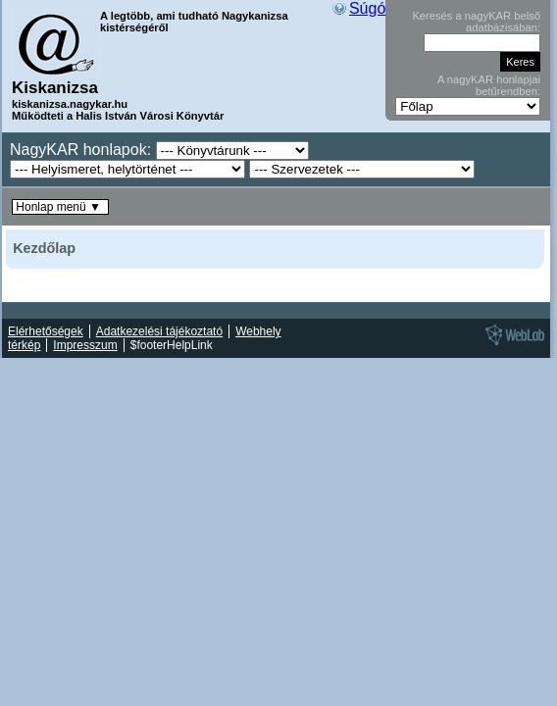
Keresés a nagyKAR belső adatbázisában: (476, 21)
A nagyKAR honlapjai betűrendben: (488, 85)
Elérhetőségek (45, 331)
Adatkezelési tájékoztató (159, 331)
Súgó (367, 8)
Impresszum (85, 345)
